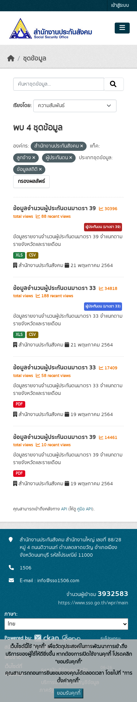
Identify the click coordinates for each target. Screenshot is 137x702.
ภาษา (10, 614)
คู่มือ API (84, 509)
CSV (32, 255)
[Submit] (114, 84)
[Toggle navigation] (122, 28)
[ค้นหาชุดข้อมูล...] (58, 84)
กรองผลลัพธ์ (31, 181)
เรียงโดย (21, 105)
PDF (19, 404)
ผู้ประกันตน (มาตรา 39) (103, 227)
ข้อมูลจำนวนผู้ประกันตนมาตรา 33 (55, 288)
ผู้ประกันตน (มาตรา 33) (103, 306)
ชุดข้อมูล (34, 58)
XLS (19, 255)
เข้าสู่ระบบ (120, 5)
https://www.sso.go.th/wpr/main (93, 603)
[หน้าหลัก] (11, 58)
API (64, 509)
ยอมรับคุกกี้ (68, 693)
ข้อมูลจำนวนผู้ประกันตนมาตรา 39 (55, 208)
